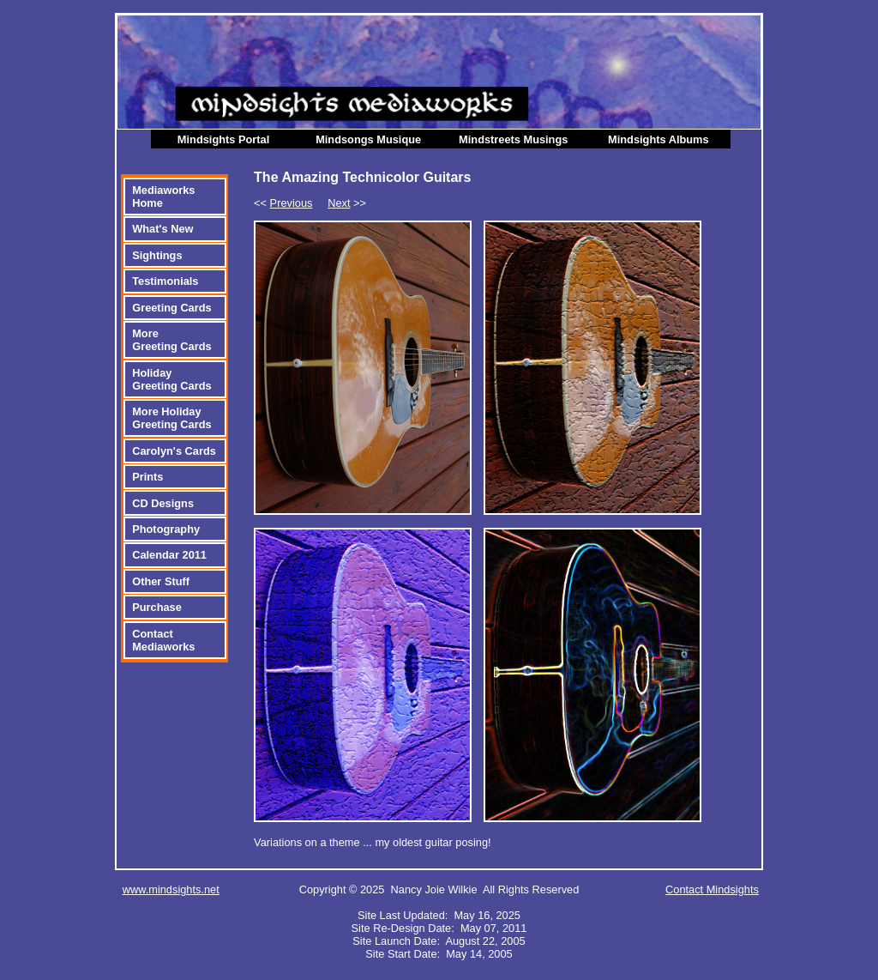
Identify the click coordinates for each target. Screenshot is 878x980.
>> (347, 203)
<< (283, 203)
